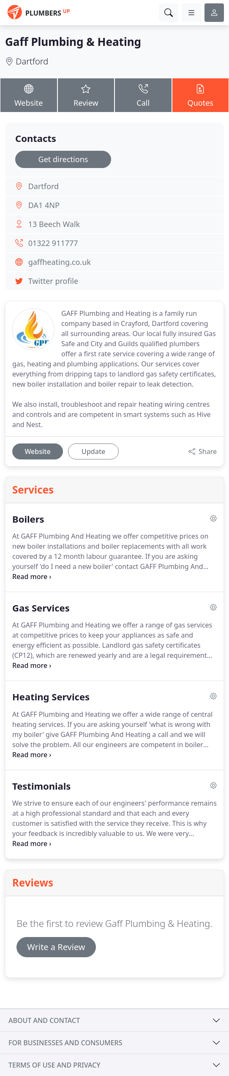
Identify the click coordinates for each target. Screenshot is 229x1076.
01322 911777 (53, 243)
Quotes (200, 95)
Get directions (63, 159)
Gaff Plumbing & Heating (73, 41)
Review (86, 95)
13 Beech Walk (54, 224)
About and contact (44, 1020)
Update (93, 451)
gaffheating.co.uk (59, 262)
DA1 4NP (44, 205)
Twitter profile (53, 281)
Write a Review (56, 947)
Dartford (32, 61)
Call (143, 95)
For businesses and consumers (65, 1042)
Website (28, 95)
